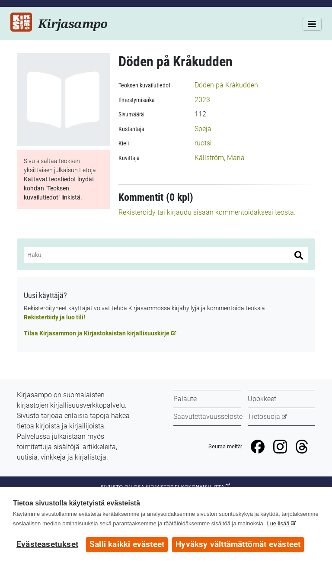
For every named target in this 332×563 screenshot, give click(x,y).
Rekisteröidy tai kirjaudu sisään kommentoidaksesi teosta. (207, 212)
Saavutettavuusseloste (208, 416)
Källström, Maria (220, 158)
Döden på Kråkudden (226, 85)
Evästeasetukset (47, 544)
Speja (203, 129)
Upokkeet (262, 399)
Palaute (185, 399)
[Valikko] (312, 24)
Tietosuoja (264, 416)
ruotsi (203, 143)
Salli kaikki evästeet (126, 544)
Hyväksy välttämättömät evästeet (238, 544)
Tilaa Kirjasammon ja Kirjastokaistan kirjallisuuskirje (96, 333)
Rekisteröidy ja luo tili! (54, 317)
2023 (202, 100)
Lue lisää (278, 523)
